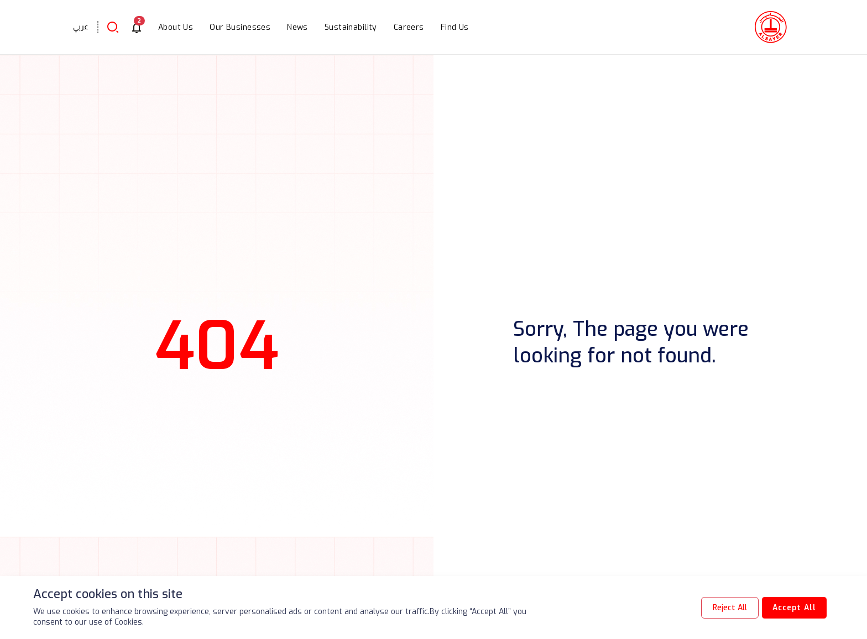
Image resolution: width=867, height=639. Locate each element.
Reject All (728, 607)
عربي (80, 26)
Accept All (793, 607)
